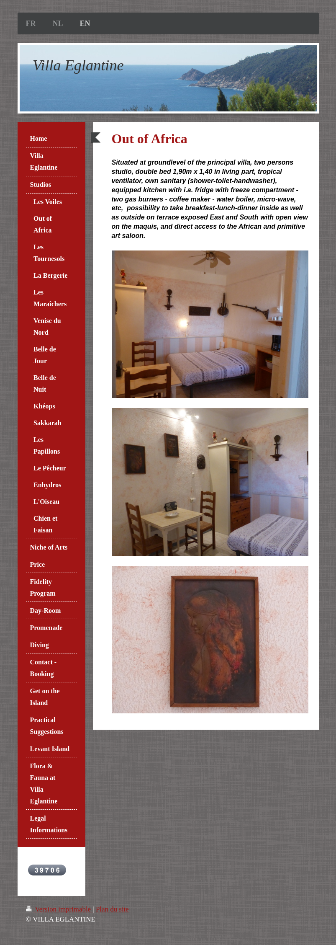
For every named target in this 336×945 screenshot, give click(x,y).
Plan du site (112, 909)
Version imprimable (59, 909)
